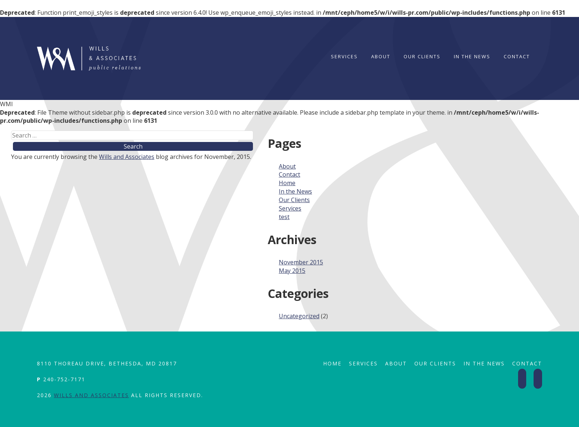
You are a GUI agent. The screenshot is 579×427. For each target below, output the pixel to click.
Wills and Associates (126, 157)
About (380, 56)
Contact (517, 56)
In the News (472, 56)
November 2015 (301, 262)
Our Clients (422, 56)
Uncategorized (299, 316)
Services (344, 56)
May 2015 (292, 271)
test (284, 217)
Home (287, 183)
